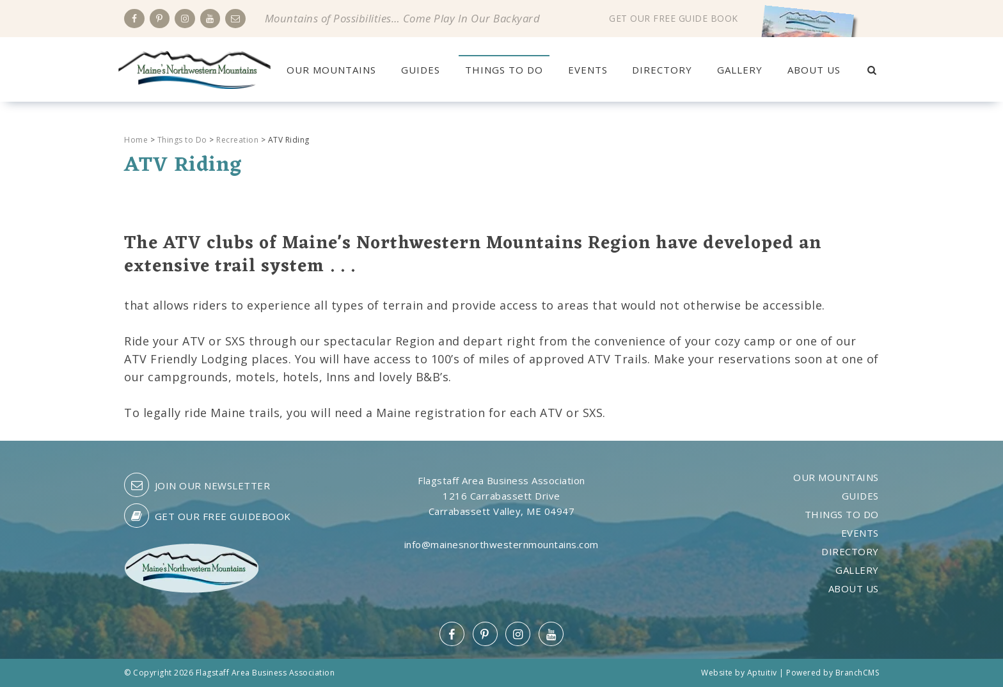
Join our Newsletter (197, 485)
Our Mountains (331, 69)
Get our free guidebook (207, 515)
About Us (814, 69)
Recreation (237, 139)
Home (136, 139)
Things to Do (504, 69)
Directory (662, 69)
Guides (420, 69)
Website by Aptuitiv (739, 672)
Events (588, 69)
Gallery (739, 69)
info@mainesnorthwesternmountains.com (501, 544)
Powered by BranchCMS (832, 672)
